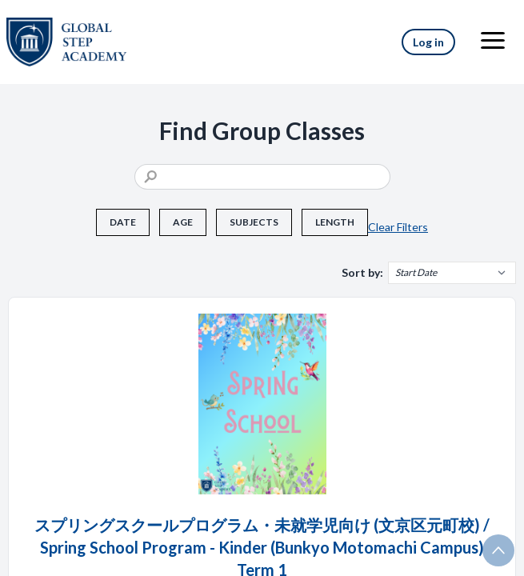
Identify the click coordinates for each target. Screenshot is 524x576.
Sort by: (362, 272)
